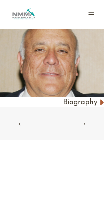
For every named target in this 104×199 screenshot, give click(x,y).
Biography (83, 102)
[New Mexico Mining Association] (23, 14)
